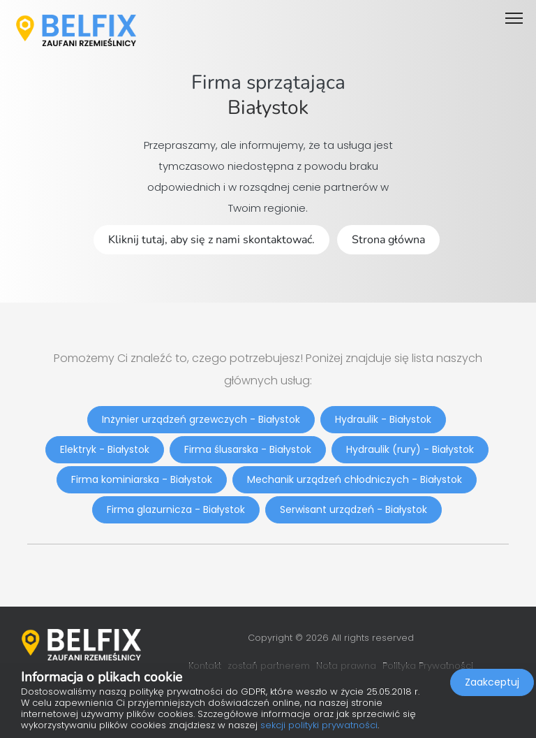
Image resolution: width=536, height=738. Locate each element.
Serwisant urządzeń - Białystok (353, 509)
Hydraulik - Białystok (383, 419)
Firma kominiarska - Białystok (141, 479)
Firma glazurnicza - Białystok (176, 509)
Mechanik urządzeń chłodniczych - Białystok (354, 479)
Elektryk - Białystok (104, 449)
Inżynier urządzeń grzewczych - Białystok (201, 419)
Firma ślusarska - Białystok (247, 449)
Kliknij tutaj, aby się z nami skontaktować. (211, 239)
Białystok (268, 107)
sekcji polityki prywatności (319, 725)
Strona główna (388, 239)
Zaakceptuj (492, 682)
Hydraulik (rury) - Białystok (410, 449)
